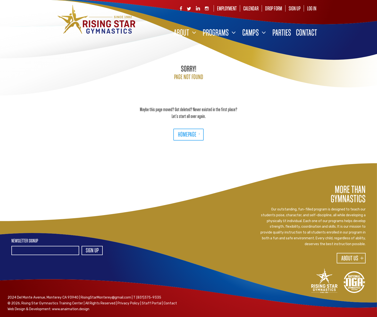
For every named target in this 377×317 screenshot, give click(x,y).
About (181, 33)
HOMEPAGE (187, 135)
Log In (311, 8)
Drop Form (273, 8)
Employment (227, 8)
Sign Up (295, 8)
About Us (349, 259)
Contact (306, 33)
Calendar (251, 8)
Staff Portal (151, 303)
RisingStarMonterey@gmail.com (106, 297)
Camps (250, 33)
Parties (281, 33)
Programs (216, 33)
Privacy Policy (128, 303)
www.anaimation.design (70, 309)
